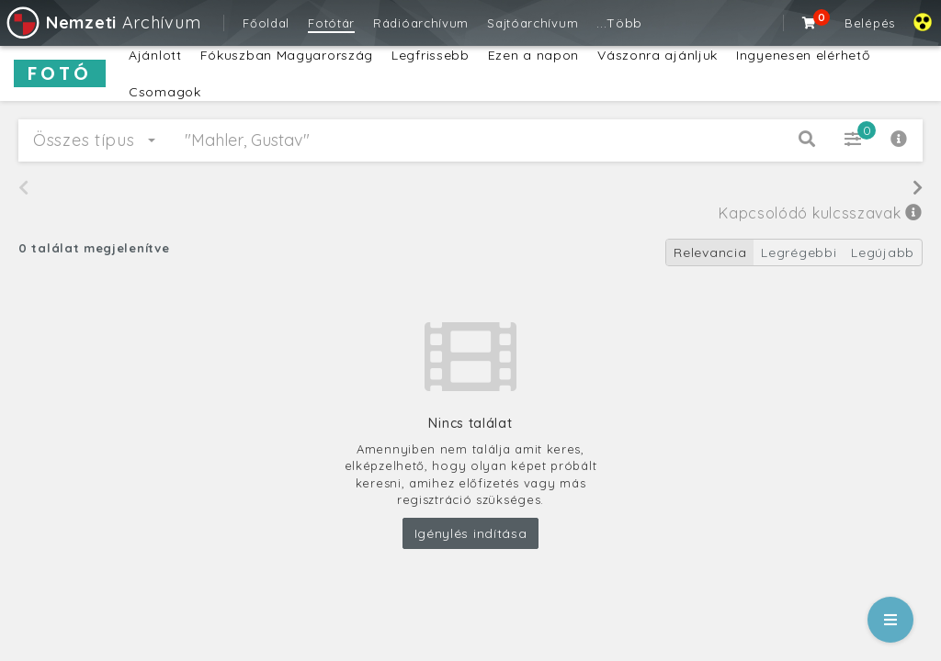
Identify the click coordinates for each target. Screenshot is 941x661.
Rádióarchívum (421, 23)
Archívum (102, 22)
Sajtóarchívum (532, 23)
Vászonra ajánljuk (657, 55)
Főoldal (266, 23)
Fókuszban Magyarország (286, 55)
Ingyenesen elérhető (802, 55)
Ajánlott (155, 55)
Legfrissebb (430, 55)
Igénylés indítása (470, 533)
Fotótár (331, 23)
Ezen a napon (533, 55)
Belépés (870, 23)
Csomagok (165, 92)
